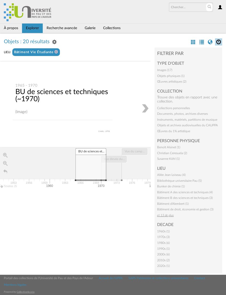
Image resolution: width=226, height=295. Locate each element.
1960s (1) (163, 231)
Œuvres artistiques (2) (171, 81)
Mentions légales (15, 284)
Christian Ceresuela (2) (172, 153)
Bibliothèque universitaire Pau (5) (179, 180)
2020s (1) (163, 265)
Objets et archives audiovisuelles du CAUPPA (187, 125)
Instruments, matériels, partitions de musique (187, 119)
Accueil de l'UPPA (111, 278)
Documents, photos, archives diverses (182, 113)
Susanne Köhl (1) (168, 158)
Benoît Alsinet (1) (168, 147)
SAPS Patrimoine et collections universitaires (158, 278)
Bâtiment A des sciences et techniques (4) (185, 192)
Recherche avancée (62, 28)
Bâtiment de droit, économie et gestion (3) (185, 209)
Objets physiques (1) (171, 75)
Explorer (32, 28)
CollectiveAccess (26, 292)
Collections (112, 28)
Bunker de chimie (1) (171, 186)
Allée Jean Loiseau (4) (171, 174)
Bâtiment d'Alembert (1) (173, 203)
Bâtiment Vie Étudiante (36, 52)
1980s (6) (163, 242)
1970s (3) (163, 237)
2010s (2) (163, 260)
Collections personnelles (173, 108)
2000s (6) (163, 254)
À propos (11, 28)
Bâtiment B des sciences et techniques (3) (185, 197)
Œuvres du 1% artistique (173, 131)
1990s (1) (163, 248)
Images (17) (164, 70)
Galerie (90, 28)
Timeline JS (9, 186)
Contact (199, 278)
